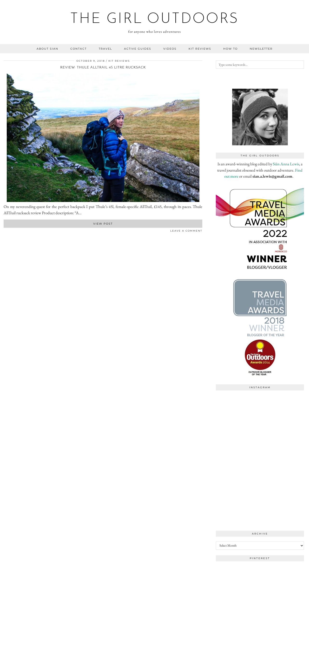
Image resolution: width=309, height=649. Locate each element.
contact (78, 48)
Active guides (137, 48)
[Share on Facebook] (5, 231)
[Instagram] (238, 415)
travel (105, 48)
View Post (103, 223)
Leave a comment (186, 230)
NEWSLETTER (261, 48)
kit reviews (200, 48)
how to (230, 48)
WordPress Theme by (280, 643)
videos (170, 48)
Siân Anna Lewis (286, 164)
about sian (47, 48)
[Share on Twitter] (7, 231)
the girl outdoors (154, 19)
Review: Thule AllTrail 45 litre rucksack (103, 67)
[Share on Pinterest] (9, 231)
